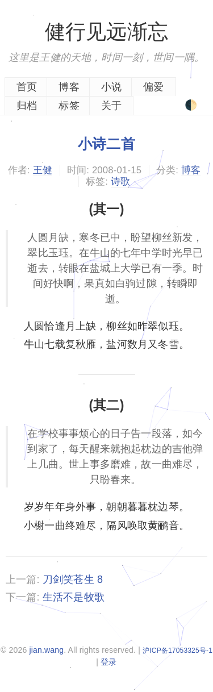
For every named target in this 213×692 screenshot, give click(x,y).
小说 (111, 87)
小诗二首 (106, 144)
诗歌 (120, 181)
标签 (69, 105)
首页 (26, 87)
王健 (42, 170)
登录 (108, 661)
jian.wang (46, 650)
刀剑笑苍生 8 (73, 579)
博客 (69, 87)
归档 (26, 105)
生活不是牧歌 (74, 597)
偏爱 (153, 87)
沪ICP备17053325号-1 (177, 651)
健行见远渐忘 (106, 31)
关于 (111, 105)
